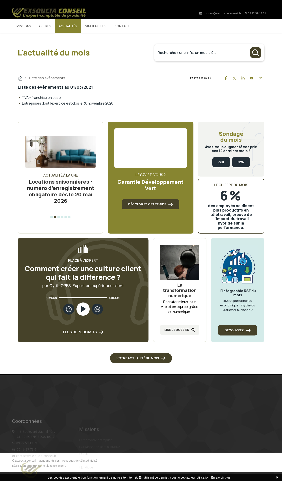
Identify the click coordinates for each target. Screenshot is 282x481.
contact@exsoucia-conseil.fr (220, 13)
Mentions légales (49, 461)
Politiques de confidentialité (79, 461)
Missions (23, 26)
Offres (45, 26)
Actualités (68, 26)
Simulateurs (95, 26)
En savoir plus (220, 477)
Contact (122, 26)
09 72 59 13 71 (257, 13)
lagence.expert (56, 466)
